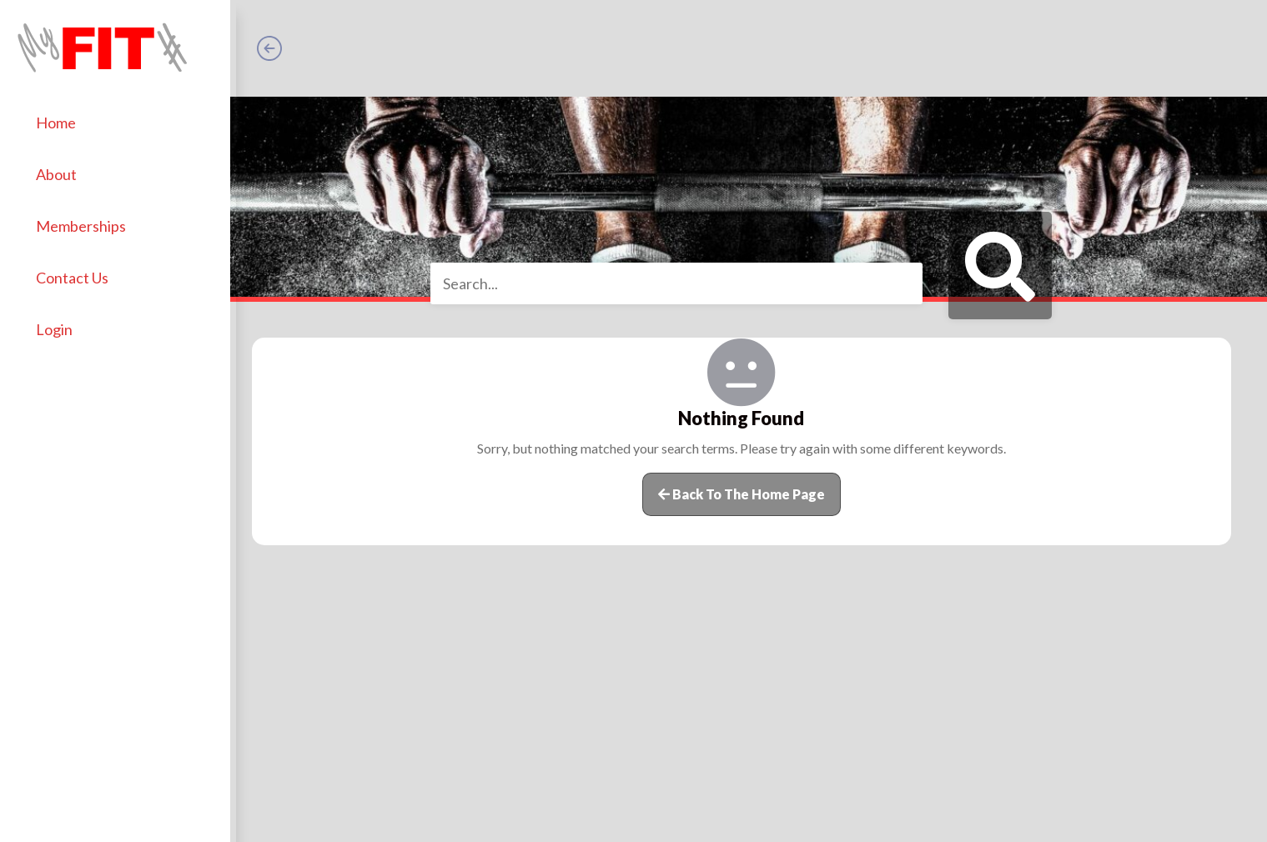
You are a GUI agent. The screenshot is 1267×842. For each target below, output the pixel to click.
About (62, 169)
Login (60, 324)
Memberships (87, 221)
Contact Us (78, 272)
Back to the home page (744, 494)
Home (62, 117)
